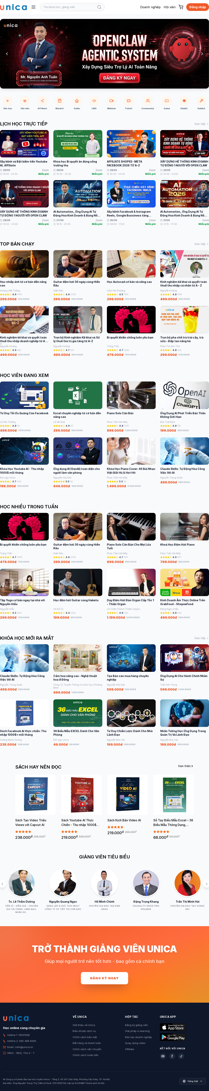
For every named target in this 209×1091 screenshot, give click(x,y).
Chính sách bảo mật (85, 1037)
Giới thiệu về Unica (84, 1025)
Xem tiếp (201, 123)
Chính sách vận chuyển (87, 1049)
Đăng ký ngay (104, 978)
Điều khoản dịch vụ (84, 1030)
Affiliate (129, 1049)
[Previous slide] (7, 54)
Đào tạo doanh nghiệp (138, 1037)
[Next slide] (202, 54)
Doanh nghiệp (150, 7)
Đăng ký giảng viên (136, 1025)
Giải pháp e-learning (137, 1030)
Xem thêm (186, 766)
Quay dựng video (135, 1043)
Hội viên (170, 7)
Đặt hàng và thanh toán (87, 1043)
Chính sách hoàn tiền (85, 1055)
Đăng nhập (197, 7)
